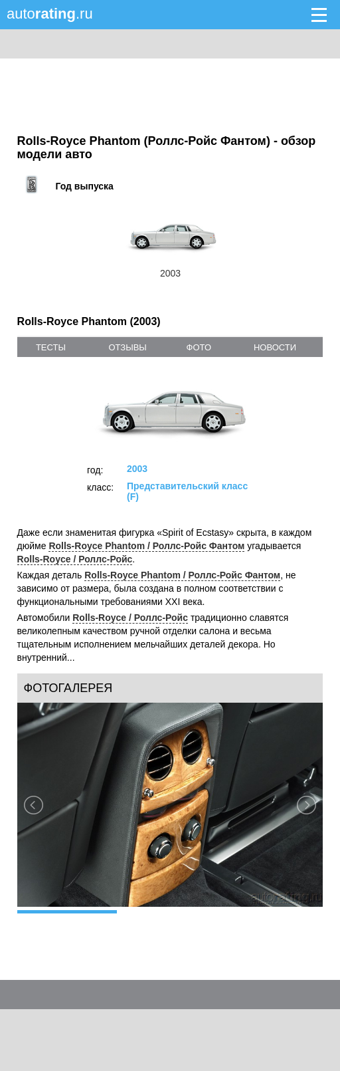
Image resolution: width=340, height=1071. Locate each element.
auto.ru (50, 13)
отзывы (127, 347)
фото (199, 347)
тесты (51, 347)
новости (275, 347)
